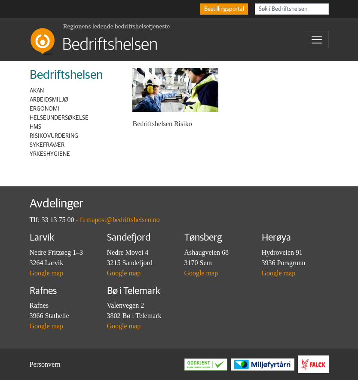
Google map (47, 273)
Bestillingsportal (224, 9)
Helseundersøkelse (59, 118)
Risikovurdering (54, 136)
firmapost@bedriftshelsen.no (120, 219)
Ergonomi (44, 109)
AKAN (37, 91)
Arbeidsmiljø (49, 100)
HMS (35, 127)
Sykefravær (47, 145)
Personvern (45, 364)
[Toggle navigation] (317, 39)
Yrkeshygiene (50, 154)
